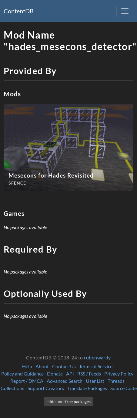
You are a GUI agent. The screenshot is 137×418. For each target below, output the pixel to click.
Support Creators (46, 388)
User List (95, 381)
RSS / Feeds (89, 373)
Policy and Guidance (22, 373)
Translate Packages (87, 388)
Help (27, 366)
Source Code (123, 388)
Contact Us (64, 366)
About (42, 366)
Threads (116, 381)
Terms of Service (95, 366)
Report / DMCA (26, 381)
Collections (12, 388)
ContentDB (19, 11)
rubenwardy (97, 357)
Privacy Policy (118, 373)
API (70, 373)
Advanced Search (64, 381)
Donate (55, 373)
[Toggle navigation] (124, 11)
